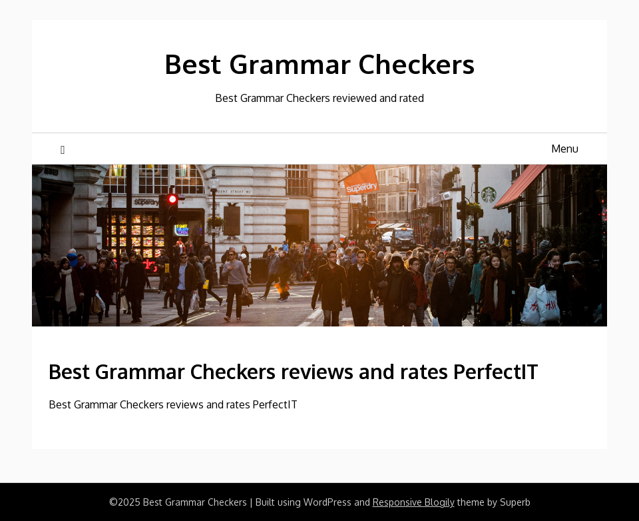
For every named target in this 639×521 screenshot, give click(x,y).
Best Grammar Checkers (319, 63)
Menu (564, 148)
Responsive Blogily (414, 502)
